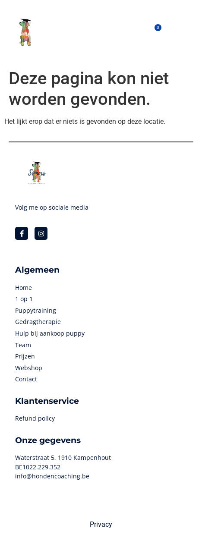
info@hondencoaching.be (52, 476)
